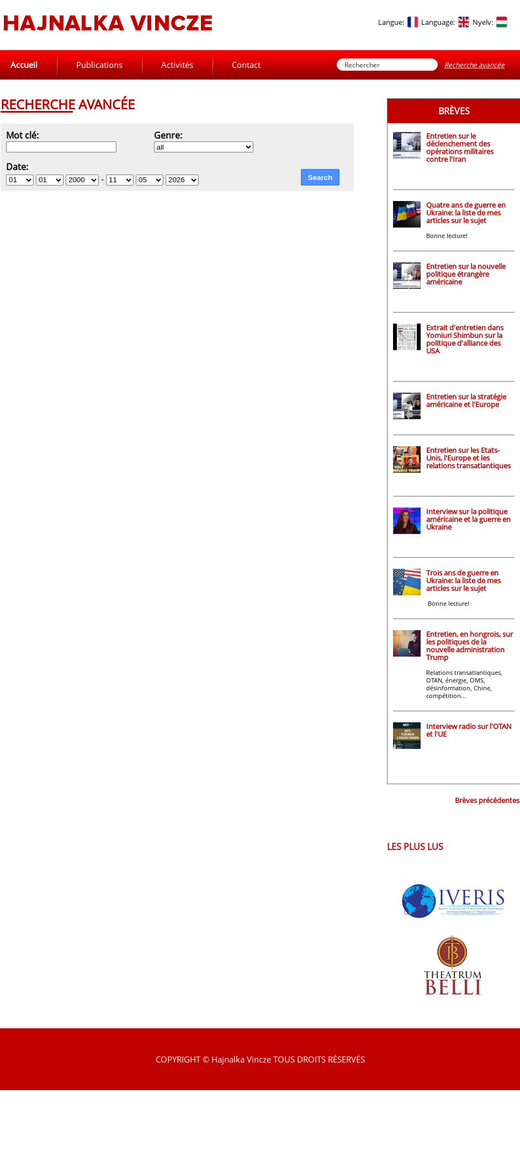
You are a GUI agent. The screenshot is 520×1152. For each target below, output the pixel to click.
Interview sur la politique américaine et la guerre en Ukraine (468, 519)
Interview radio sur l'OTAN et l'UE (469, 730)
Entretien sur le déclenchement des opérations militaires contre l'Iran (460, 147)
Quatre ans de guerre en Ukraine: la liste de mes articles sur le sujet (466, 212)
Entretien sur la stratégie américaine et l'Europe (466, 400)
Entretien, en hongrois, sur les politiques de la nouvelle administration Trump (469, 645)
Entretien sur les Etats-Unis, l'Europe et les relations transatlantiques (468, 458)
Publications (99, 64)
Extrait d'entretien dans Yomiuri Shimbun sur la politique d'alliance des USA (464, 339)
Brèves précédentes (487, 800)
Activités (177, 64)
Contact (246, 64)
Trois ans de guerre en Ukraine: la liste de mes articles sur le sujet (463, 580)
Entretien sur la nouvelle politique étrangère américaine (466, 274)
